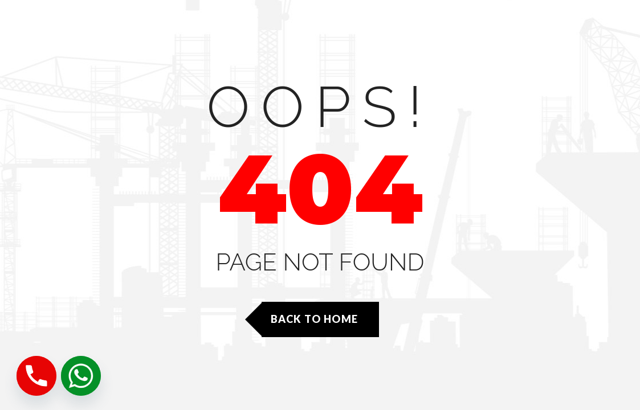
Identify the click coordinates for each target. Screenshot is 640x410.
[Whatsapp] (81, 376)
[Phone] (36, 376)
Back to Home (314, 319)
